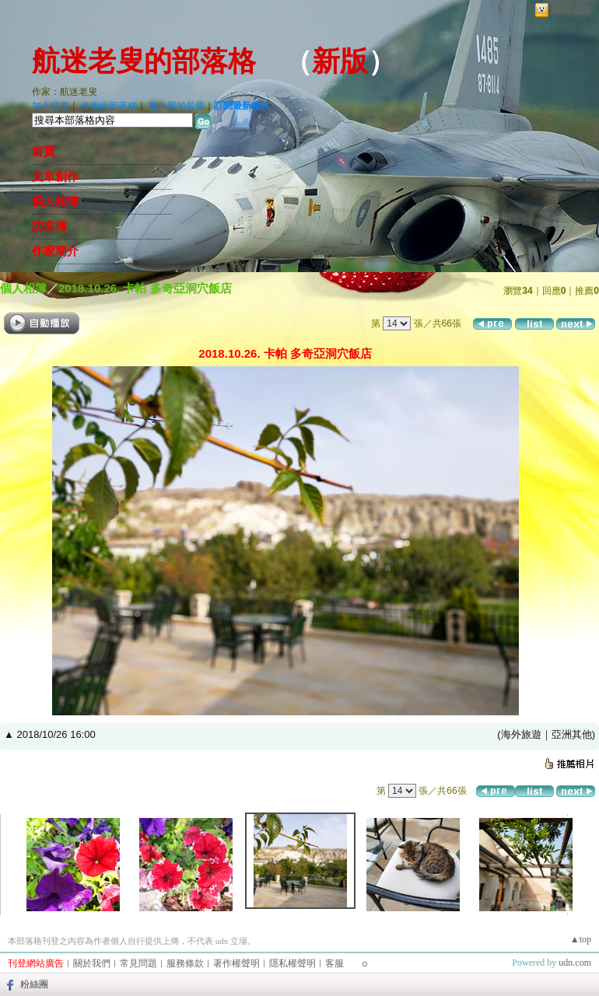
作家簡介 (55, 251)
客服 (334, 963)
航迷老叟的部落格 (144, 61)
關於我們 (91, 963)
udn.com (575, 962)
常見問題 (138, 963)
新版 (340, 61)
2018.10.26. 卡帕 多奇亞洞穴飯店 (145, 288)
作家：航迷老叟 (64, 91)
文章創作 (55, 176)
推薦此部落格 (109, 105)
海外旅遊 (521, 734)
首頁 (43, 151)
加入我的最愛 (177, 105)
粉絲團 (34, 984)
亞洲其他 (572, 734)
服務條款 (185, 963)
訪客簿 (49, 226)
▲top (580, 939)
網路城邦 (571, 10)
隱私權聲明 (292, 963)
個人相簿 (55, 201)
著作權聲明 (236, 963)
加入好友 (50, 105)
